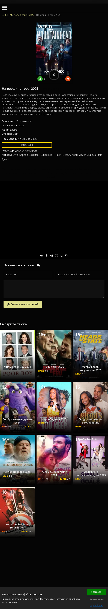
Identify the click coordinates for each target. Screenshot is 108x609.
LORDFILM (7, 14)
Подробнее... (96, 605)
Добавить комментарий (22, 304)
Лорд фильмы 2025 (24, 14)
